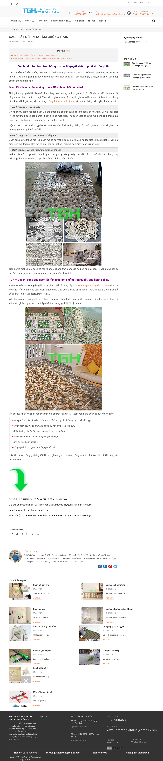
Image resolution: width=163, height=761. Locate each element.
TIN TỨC (91, 21)
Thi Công (79, 21)
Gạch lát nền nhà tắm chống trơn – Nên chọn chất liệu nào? (34, 55)
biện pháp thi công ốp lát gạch (93, 285)
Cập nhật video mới (138, 742)
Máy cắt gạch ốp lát (42, 692)
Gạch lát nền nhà (41, 585)
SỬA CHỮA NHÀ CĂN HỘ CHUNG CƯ (140, 3)
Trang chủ (14, 29)
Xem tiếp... (37, 598)
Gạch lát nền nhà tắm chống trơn (31, 29)
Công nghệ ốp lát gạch (113, 626)
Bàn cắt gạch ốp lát (42, 650)
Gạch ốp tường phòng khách (119, 609)
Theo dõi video (136, 740)
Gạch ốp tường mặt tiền (44, 626)
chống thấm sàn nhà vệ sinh (61, 101)
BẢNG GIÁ (43, 21)
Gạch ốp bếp (39, 609)
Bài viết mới (130, 59)
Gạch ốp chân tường (115, 585)
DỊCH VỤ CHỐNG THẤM (61, 21)
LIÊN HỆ (102, 21)
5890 (31, 41)
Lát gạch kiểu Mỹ (111, 650)
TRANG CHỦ (16, 21)
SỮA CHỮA (30, 21)
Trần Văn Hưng (31, 551)
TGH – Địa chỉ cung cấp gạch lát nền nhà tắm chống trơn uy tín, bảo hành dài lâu (42, 58)
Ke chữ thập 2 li (40, 668)
